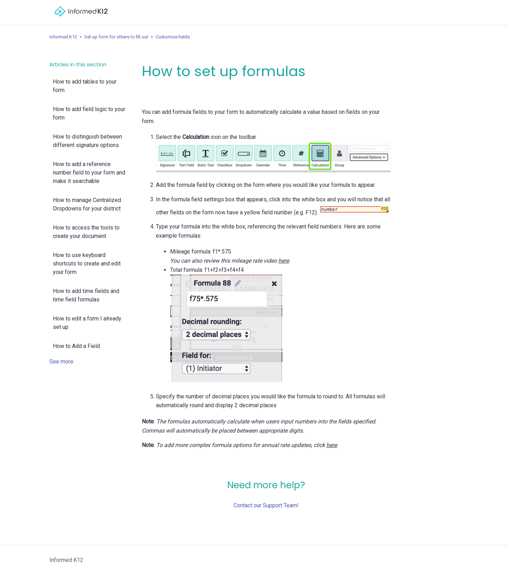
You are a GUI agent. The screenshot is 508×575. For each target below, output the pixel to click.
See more (61, 361)
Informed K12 (63, 36)
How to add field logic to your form (89, 113)
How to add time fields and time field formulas (86, 295)
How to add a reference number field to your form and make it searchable (89, 172)
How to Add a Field (76, 346)
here (283, 260)
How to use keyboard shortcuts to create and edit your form (87, 263)
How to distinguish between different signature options (87, 140)
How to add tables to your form (84, 85)
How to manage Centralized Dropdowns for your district (87, 204)
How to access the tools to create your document (86, 231)
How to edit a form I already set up (87, 322)
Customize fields (173, 36)
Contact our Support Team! (266, 505)
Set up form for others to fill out (116, 36)
